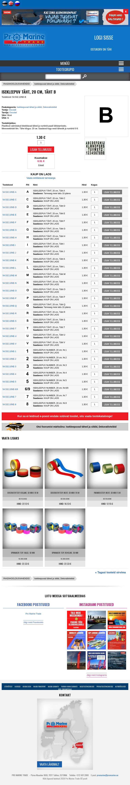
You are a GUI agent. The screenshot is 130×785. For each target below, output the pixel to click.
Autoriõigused (120, 686)
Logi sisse (103, 37)
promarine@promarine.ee (107, 775)
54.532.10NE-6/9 (10, 389)
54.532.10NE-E (9, 215)
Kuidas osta (27, 686)
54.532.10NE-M (10, 275)
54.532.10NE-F (9, 222)
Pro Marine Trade (33, 614)
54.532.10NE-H (10, 237)
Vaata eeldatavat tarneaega (40, 178)
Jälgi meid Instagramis (96, 675)
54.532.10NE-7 (9, 397)
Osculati (12, 110)
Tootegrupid (65, 69)
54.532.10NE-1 (9, 351)
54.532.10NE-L (9, 268)
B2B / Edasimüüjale (65, 689)
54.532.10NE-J (9, 253)
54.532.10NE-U (10, 336)
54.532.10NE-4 (9, 374)
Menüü (65, 63)
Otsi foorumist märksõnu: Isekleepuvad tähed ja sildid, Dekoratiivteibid (76, 426)
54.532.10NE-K (9, 260)
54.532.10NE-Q (10, 306)
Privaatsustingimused (104, 686)
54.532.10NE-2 (9, 359)
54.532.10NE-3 (9, 366)
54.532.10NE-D (10, 207)
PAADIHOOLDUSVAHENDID (16, 84)
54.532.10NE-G (10, 230)
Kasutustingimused (87, 686)
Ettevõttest (8, 686)
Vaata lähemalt (49, 764)
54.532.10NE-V (9, 344)
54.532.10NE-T (9, 328)
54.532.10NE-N (10, 283)
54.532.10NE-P (9, 298)
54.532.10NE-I (9, 245)
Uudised (17, 686)
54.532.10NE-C (10, 200)
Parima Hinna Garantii (69, 686)
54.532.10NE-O (10, 291)
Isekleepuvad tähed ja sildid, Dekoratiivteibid (54, 84)
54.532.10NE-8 (9, 404)
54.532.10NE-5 (9, 382)
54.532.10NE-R (10, 313)
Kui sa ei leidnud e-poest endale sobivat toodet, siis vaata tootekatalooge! (65, 416)
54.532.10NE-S (9, 321)
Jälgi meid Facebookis (33, 622)
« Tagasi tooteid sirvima (110, 572)
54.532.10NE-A (9, 192)
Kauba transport (39, 686)
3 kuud (41, 165)
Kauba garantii (53, 686)
